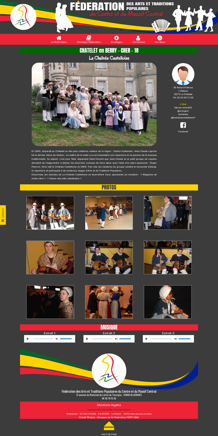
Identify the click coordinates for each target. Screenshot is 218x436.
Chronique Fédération (89, 39)
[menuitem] (60, 39)
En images (117, 39)
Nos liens (160, 39)
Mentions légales (109, 404)
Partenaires (139, 39)
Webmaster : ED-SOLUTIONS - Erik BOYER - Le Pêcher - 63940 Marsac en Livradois (109, 413)
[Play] (28, 339)
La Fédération (59, 39)
